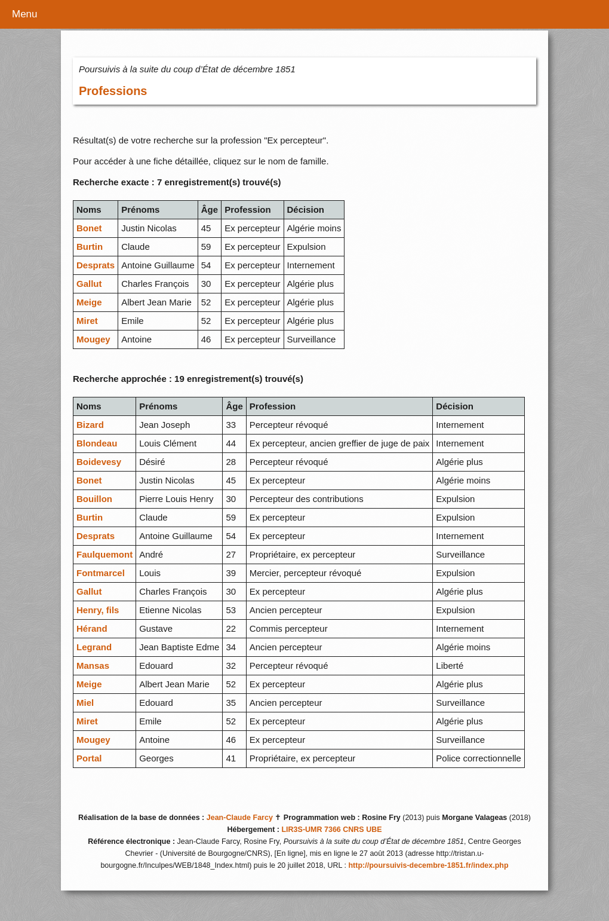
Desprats (95, 265)
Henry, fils (97, 610)
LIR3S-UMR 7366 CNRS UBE (331, 829)
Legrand (94, 647)
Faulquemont (104, 554)
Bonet (89, 228)
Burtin (89, 246)
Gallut (89, 284)
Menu (25, 14)
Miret (87, 321)
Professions (113, 90)
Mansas (92, 665)
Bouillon (94, 499)
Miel (85, 702)
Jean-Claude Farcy (240, 817)
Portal (89, 758)
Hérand (91, 628)
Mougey (93, 339)
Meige (89, 302)
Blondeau (96, 443)
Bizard (90, 425)
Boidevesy (98, 462)
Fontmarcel (100, 573)
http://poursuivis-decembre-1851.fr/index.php (428, 865)
